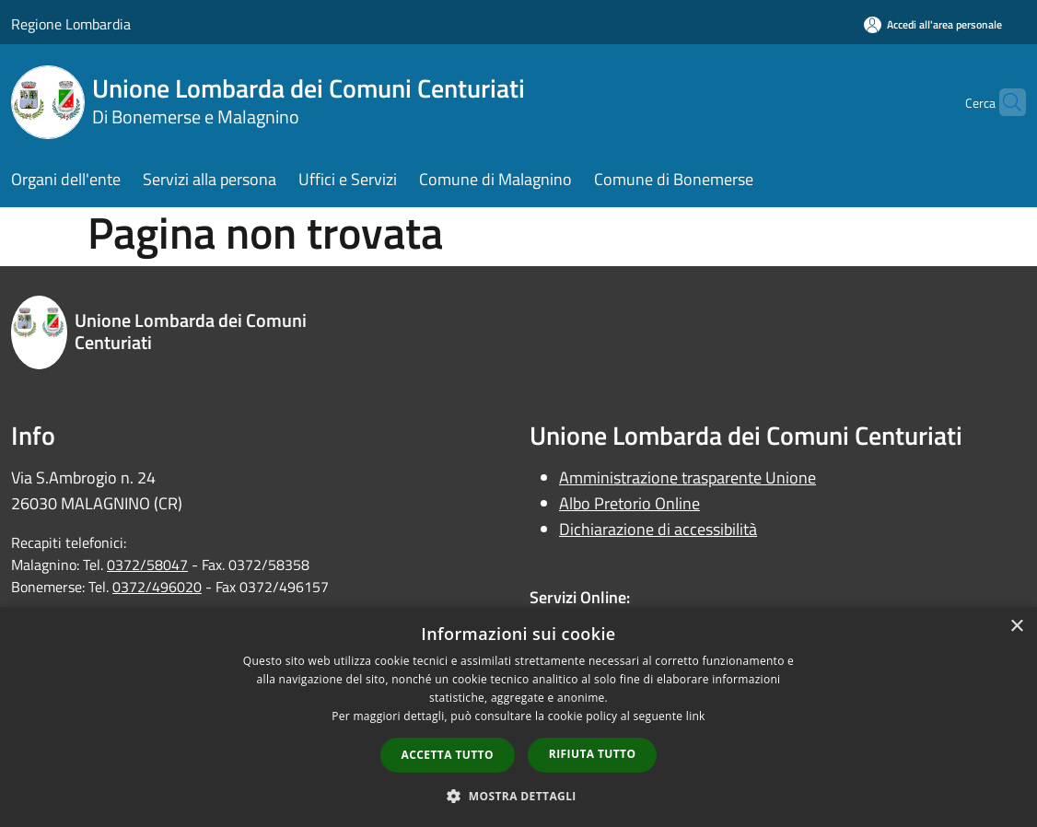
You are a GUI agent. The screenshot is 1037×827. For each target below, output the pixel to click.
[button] (518, 795)
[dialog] (518, 717)
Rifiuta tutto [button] (592, 754)
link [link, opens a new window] (695, 716)
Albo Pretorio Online (629, 503)
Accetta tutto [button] (448, 755)
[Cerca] (1004, 102)
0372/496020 (157, 587)
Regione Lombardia (71, 24)
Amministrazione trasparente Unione (687, 477)
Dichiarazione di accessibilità (658, 529)
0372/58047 (147, 564)
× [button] (1016, 627)
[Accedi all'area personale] (933, 24)
